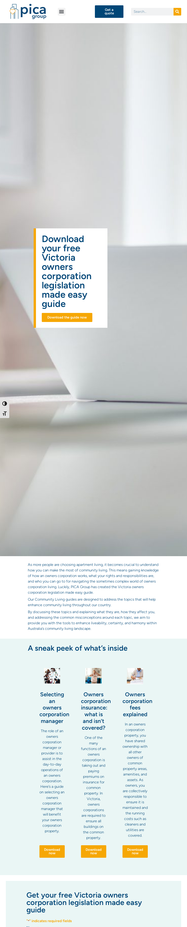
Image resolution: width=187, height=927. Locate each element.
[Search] (177, 12)
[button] (61, 12)
